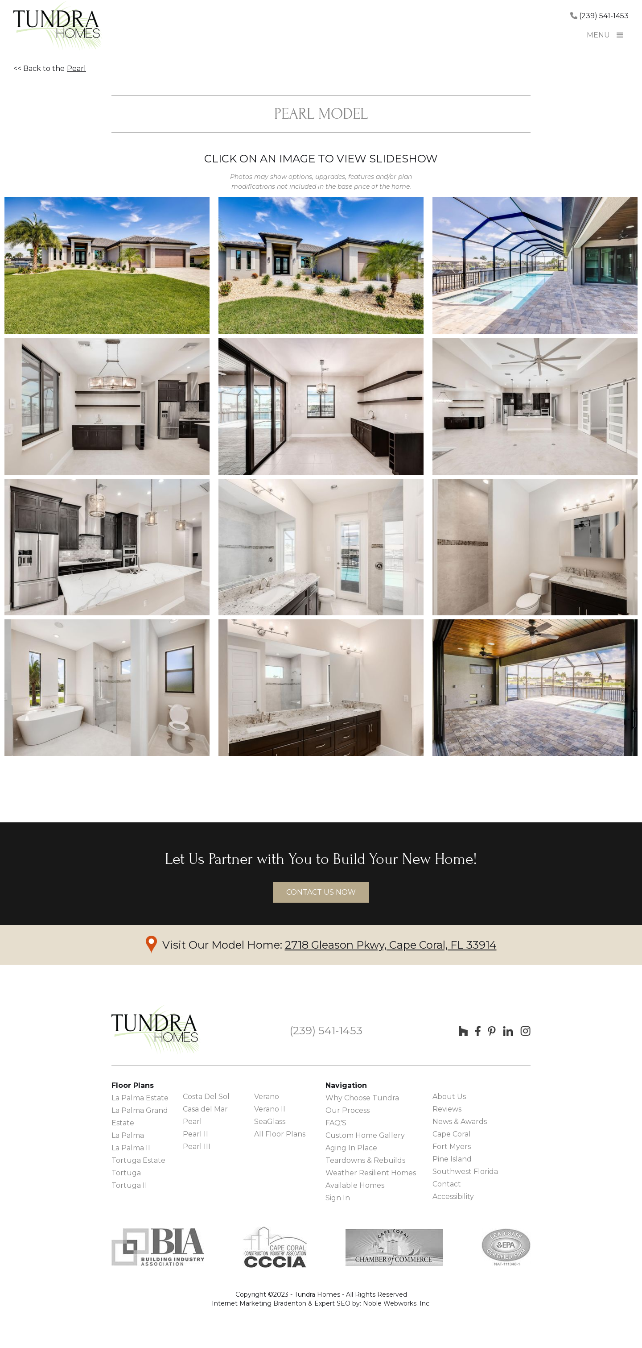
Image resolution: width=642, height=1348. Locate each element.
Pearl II (195, 1134)
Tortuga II (129, 1185)
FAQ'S (335, 1123)
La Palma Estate (140, 1098)
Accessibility (453, 1196)
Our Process (347, 1110)
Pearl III (196, 1146)
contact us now (321, 892)
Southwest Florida (465, 1171)
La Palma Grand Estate (139, 1116)
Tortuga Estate (138, 1160)
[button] (620, 35)
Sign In (337, 1198)
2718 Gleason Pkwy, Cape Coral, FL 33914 (391, 944)
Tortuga (126, 1173)
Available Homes (354, 1185)
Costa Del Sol (206, 1096)
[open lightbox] (107, 265)
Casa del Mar (205, 1109)
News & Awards (459, 1121)
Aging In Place (351, 1148)
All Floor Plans (279, 1134)
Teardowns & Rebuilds (365, 1160)
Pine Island (452, 1159)
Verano (266, 1096)
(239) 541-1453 (604, 16)
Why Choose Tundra (362, 1098)
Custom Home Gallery (365, 1135)
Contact (446, 1184)
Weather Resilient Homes (370, 1173)
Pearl (76, 68)
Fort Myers (451, 1146)
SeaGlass (269, 1121)
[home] (58, 27)
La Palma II (130, 1148)
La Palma (127, 1135)
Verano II (269, 1109)
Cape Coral (451, 1134)
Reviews (446, 1109)
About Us (449, 1096)
